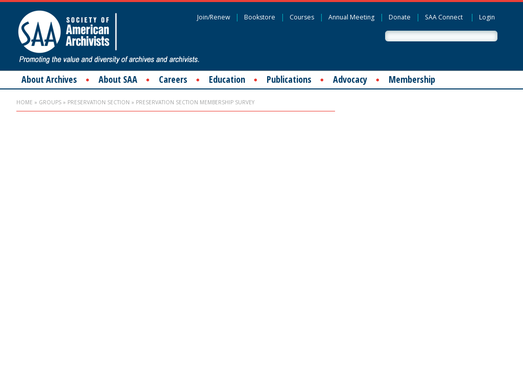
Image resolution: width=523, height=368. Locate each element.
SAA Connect (444, 17)
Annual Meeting (351, 17)
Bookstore (259, 17)
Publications (289, 79)
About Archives (49, 79)
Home (24, 102)
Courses (302, 17)
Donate (400, 17)
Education (227, 79)
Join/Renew (213, 17)
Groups (50, 102)
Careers (173, 79)
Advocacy (350, 79)
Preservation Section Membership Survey (195, 102)
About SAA (118, 79)
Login (487, 17)
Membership (412, 79)
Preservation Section (98, 102)
